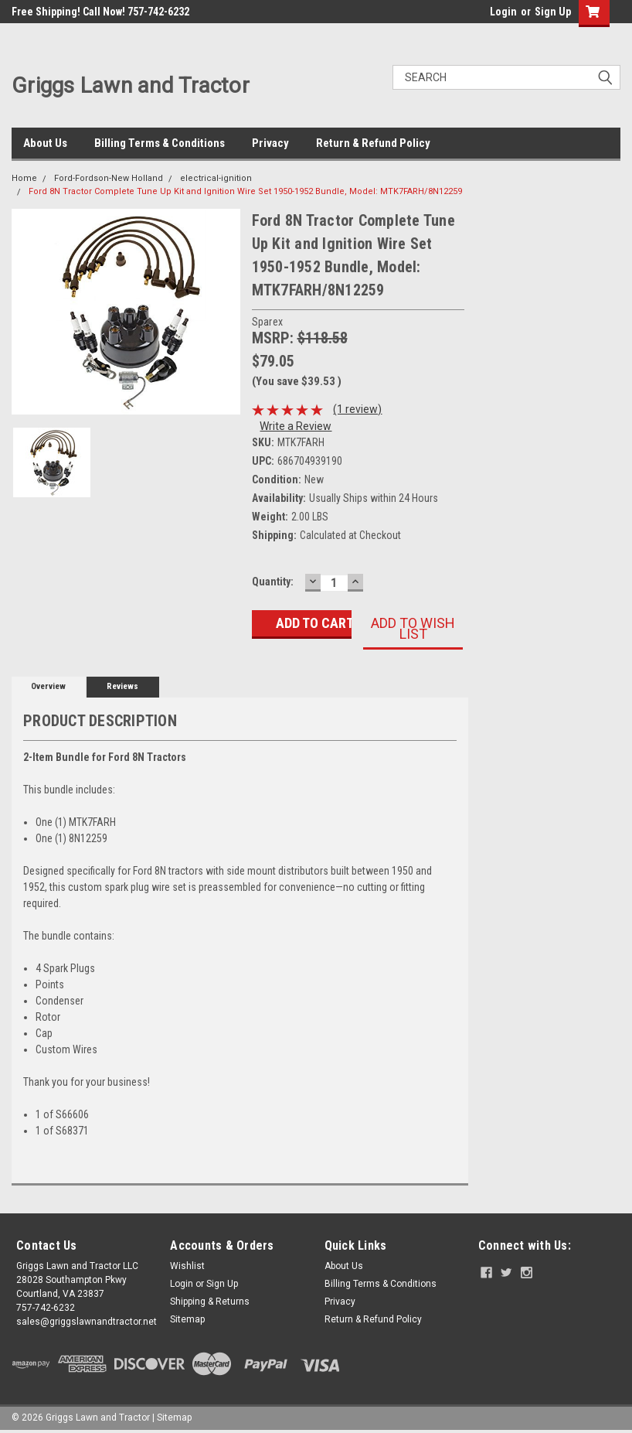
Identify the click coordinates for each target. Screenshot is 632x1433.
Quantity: (273, 581)
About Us (45, 143)
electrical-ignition (216, 178)
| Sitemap (172, 1417)
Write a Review (295, 426)
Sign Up (553, 11)
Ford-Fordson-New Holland (108, 178)
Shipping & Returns (210, 1301)
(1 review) (357, 409)
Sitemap (187, 1319)
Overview (48, 686)
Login (503, 11)
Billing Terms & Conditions (159, 143)
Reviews (122, 686)
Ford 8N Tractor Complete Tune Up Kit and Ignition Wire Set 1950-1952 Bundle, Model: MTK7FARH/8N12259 (245, 191)
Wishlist (187, 1266)
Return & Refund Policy (373, 143)
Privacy (270, 143)
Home (24, 178)
